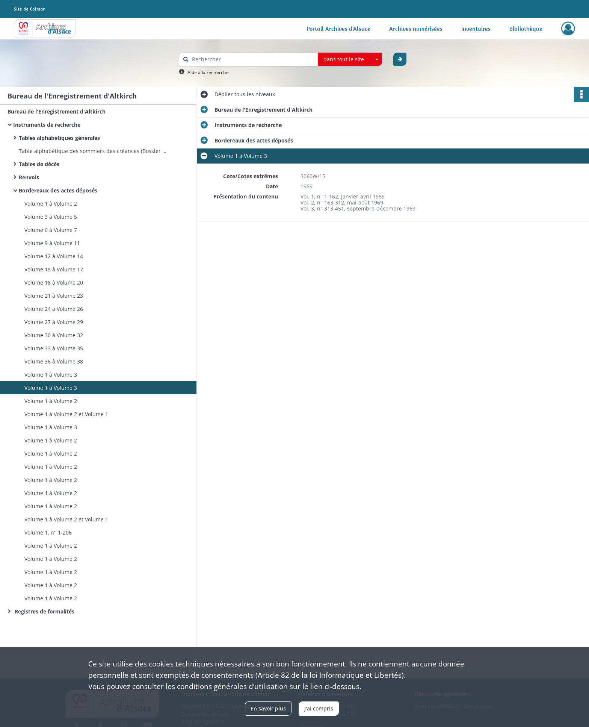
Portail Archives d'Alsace (338, 28)
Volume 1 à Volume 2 (50, 203)
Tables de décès (39, 164)
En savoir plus (268, 708)
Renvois (29, 177)
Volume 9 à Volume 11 (52, 243)
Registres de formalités (43, 611)
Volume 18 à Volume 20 (53, 282)
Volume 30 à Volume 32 (53, 335)
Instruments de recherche (46, 124)
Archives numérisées (416, 28)
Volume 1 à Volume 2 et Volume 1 (66, 414)
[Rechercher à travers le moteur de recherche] (252, 59)
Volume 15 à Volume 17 (53, 269)
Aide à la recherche (208, 72)
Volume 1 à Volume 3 (50, 374)
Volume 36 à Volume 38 (53, 361)
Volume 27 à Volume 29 (53, 322)
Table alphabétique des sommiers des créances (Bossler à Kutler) (94, 150)
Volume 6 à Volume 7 (50, 229)
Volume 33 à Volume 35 (53, 348)
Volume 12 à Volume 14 (53, 256)
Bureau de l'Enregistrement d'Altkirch (57, 111)
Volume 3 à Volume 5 (50, 216)
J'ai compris (318, 708)
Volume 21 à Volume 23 (53, 295)
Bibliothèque (525, 28)
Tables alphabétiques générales (59, 137)
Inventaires (476, 28)
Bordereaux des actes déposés (58, 190)
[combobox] (350, 59)
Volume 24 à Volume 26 (53, 308)
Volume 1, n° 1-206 (48, 532)
